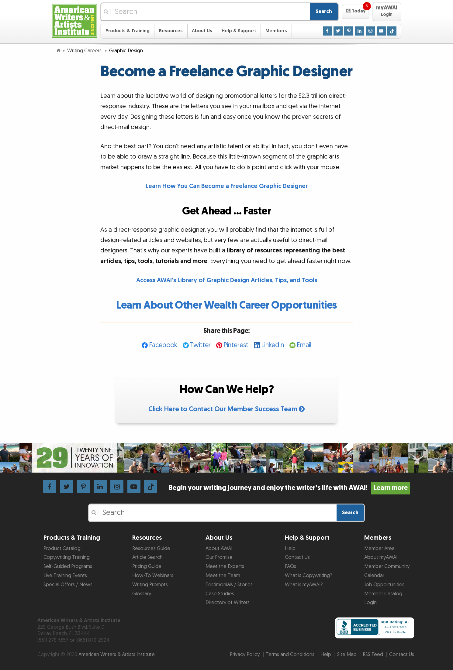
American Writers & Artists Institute (116, 654)
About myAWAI (380, 557)
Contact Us (297, 557)
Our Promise (219, 557)
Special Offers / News (67, 584)
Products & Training (127, 31)
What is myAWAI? (304, 584)
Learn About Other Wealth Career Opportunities (226, 305)
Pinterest (235, 345)
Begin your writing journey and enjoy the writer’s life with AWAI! (289, 488)
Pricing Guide (146, 566)
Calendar (374, 575)
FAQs (290, 566)
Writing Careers (85, 50)
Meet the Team (223, 575)
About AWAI (219, 548)
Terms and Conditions (290, 654)
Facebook (163, 345)
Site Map (347, 654)
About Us (202, 31)
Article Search (147, 557)
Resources (171, 31)
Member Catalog (383, 593)
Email (304, 345)
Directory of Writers (228, 602)
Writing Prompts (150, 584)
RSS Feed (373, 654)
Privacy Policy (245, 654)
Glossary (141, 593)
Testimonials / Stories (229, 584)
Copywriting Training (66, 557)
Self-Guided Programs (67, 566)
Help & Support (239, 31)
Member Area (379, 548)
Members (276, 31)
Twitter (200, 345)
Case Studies (220, 593)
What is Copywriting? (308, 575)
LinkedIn (272, 345)
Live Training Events (65, 575)
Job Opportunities (384, 584)
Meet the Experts (225, 566)
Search (324, 11)
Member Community (387, 566)
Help (290, 548)
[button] (355, 12)
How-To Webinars (152, 575)
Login (370, 602)
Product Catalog (62, 548)
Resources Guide (151, 548)
